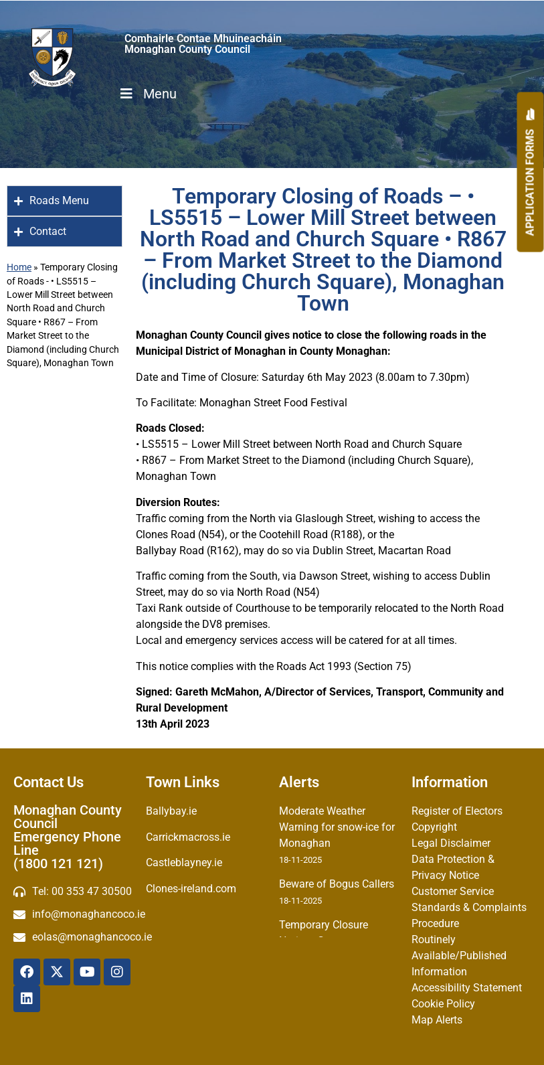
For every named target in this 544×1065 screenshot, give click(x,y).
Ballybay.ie (171, 811)
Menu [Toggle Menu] (147, 94)
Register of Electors (457, 811)
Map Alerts (437, 1019)
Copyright (434, 827)
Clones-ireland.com (191, 888)
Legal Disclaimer (451, 843)
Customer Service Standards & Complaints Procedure (469, 907)
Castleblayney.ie (184, 862)
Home (19, 267)
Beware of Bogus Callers (336, 884)
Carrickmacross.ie (188, 837)
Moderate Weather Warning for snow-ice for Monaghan (337, 827)
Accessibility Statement (467, 987)
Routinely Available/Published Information (459, 955)
